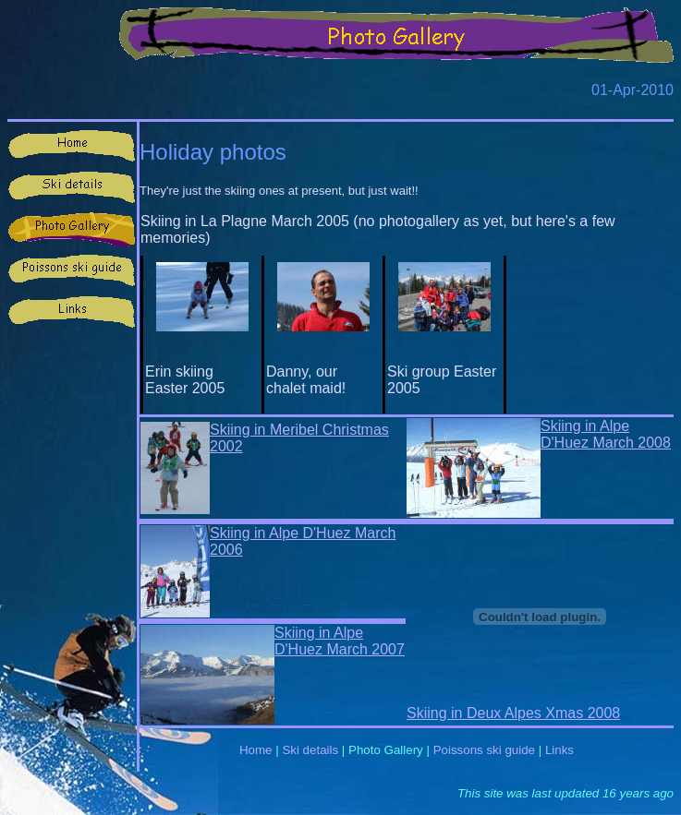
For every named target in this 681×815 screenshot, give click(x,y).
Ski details (310, 750)
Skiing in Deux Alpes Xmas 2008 (513, 713)
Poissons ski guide (484, 750)
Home (256, 750)
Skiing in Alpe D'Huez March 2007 (339, 641)
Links (559, 750)
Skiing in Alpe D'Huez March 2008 (606, 434)
